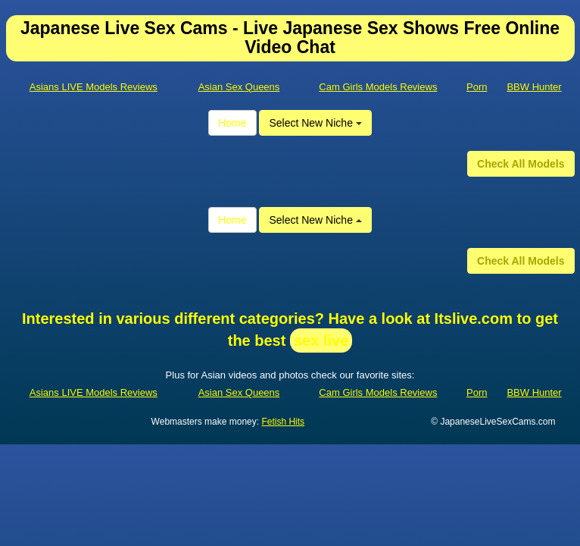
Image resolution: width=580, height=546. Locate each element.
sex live (321, 340)
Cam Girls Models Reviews (378, 87)
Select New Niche (315, 123)
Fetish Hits (282, 421)
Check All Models (520, 164)
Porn (476, 87)
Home (232, 123)
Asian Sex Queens (239, 87)
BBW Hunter (534, 87)
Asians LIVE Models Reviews (93, 87)
